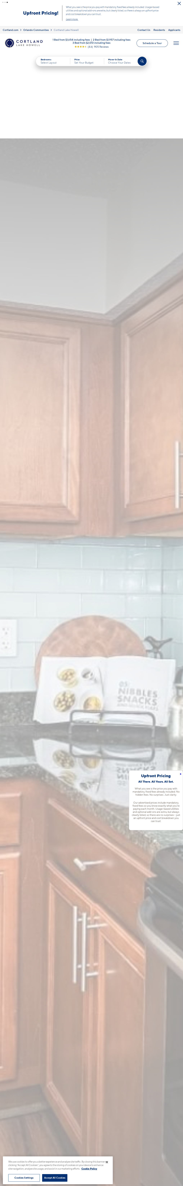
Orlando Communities (36, 29)
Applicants (174, 29)
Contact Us (143, 29)
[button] (2, 2)
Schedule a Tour (152, 43)
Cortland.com (10, 29)
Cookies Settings (24, 1177)
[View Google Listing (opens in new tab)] (91, 46)
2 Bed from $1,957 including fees (111, 39)
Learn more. (72, 19)
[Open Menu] (176, 43)
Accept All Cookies (54, 1177)
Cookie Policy (89, 1168)
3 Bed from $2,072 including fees (91, 42)
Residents (159, 29)
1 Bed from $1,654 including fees (71, 39)
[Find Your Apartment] (142, 61)
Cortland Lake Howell (66, 29)
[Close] (107, 1162)
